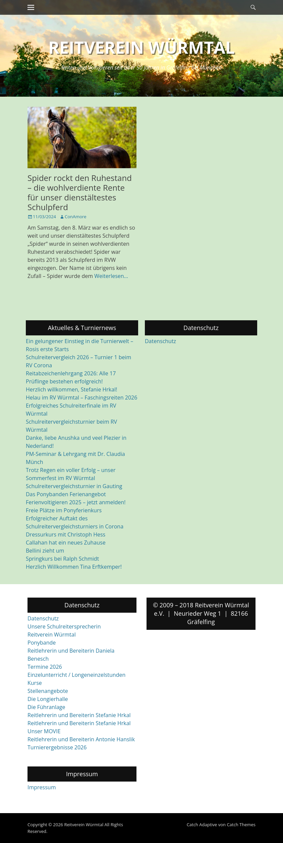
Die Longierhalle (47, 699)
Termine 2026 (44, 666)
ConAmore (76, 217)
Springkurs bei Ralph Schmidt (62, 558)
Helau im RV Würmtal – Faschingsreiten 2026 (81, 397)
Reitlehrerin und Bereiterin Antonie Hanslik (81, 739)
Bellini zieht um (45, 550)
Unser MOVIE (44, 731)
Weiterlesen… (111, 276)
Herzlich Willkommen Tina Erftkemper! (74, 566)
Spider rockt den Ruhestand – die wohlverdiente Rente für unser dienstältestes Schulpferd (79, 192)
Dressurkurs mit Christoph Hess (65, 534)
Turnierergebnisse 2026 (57, 747)
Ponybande (41, 642)
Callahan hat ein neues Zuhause (66, 542)
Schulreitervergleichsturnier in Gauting (74, 486)
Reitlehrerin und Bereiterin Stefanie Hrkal (79, 715)
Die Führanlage (46, 707)
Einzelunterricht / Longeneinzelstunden (76, 674)
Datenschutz (160, 341)
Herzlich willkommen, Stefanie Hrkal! (71, 389)
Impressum (41, 787)
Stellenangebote (47, 691)
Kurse (34, 683)
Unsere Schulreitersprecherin (64, 626)
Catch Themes (241, 825)
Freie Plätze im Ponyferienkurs (64, 510)
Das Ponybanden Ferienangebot (66, 494)
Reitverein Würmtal (141, 47)
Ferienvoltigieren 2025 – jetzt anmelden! (76, 502)
